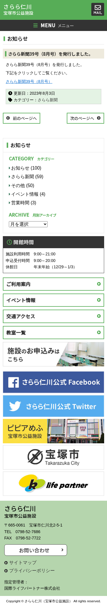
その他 (18, 185)
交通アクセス (20, 316)
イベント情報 (25, 194)
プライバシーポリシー (32, 570)
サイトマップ (23, 562)
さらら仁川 (18, 9)
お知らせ (20, 168)
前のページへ (25, 118)
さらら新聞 (48, 100)
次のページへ (82, 118)
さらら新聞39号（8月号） (29, 81)
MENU (53, 25)
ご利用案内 (18, 284)
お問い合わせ (34, 550)
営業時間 (20, 202)
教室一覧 (16, 332)
